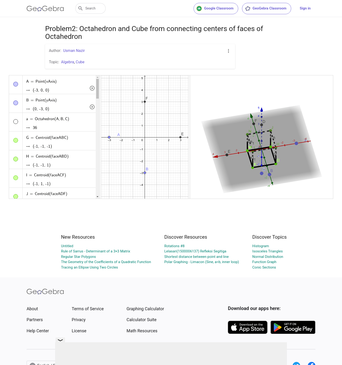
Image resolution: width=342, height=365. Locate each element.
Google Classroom (214, 8)
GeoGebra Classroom (265, 8)
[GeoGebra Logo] (45, 8)
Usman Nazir (74, 50)
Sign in (305, 8)
